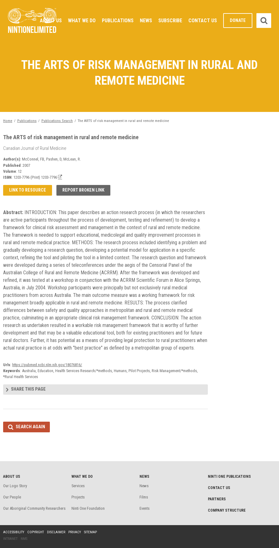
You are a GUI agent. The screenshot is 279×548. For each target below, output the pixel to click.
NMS (24, 539)
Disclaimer (56, 532)
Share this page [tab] (28, 389)
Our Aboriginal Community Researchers (34, 508)
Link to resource (27, 190)
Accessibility (13, 532)
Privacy (74, 532)
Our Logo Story (15, 485)
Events (145, 508)
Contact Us (202, 21)
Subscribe (170, 21)
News (146, 21)
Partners (217, 499)
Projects (78, 497)
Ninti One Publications (229, 476)
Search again (30, 426)
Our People (12, 497)
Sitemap (90, 532)
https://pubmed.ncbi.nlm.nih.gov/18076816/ (47, 364)
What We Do (82, 21)
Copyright (35, 532)
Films (144, 497)
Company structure (227, 510)
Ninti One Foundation (88, 508)
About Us (51, 21)
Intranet (10, 539)
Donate (238, 20)
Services (78, 485)
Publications (118, 21)
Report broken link (83, 190)
